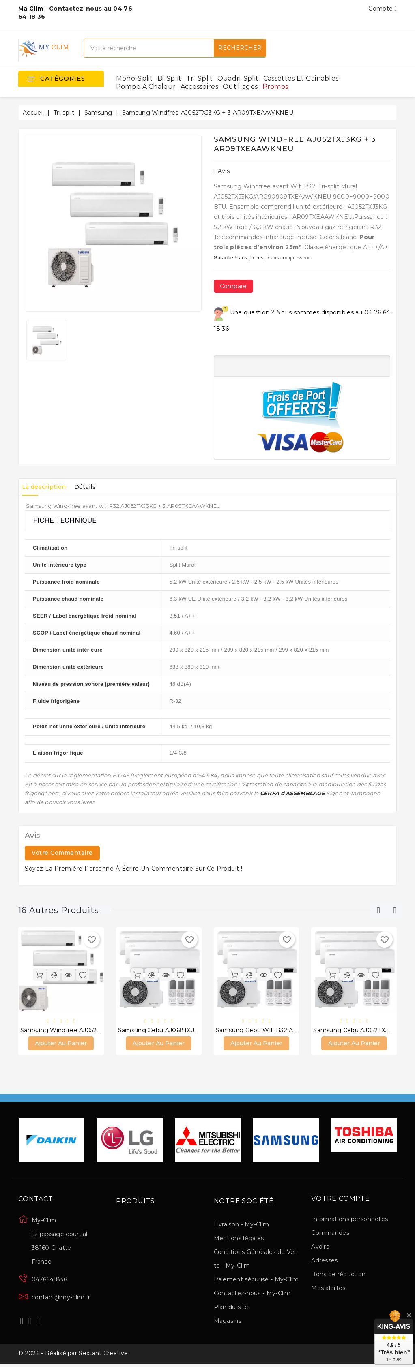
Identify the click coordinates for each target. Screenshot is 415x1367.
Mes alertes (328, 1289)
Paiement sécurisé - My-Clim (256, 1280)
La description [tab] (47, 486)
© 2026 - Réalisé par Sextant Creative (73, 1356)
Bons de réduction (338, 1275)
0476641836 (49, 1280)
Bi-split (169, 78)
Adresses (324, 1261)
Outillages (240, 86)
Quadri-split (238, 78)
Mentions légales (239, 1239)
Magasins (227, 1322)
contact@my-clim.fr (61, 1298)
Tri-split (199, 78)
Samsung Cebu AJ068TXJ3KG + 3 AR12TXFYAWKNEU (196, 1030)
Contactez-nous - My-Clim (252, 1294)
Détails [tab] (93, 486)
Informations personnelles (349, 1220)
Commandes (330, 1234)
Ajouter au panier (61, 1044)
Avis (222, 171)
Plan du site (231, 1308)
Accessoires (199, 86)
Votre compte (340, 1200)
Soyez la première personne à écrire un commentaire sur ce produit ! (134, 868)
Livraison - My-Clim (241, 1225)
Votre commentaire (62, 852)
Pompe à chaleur (146, 86)
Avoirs (320, 1247)
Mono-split (134, 78)
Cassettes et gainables (301, 78)
